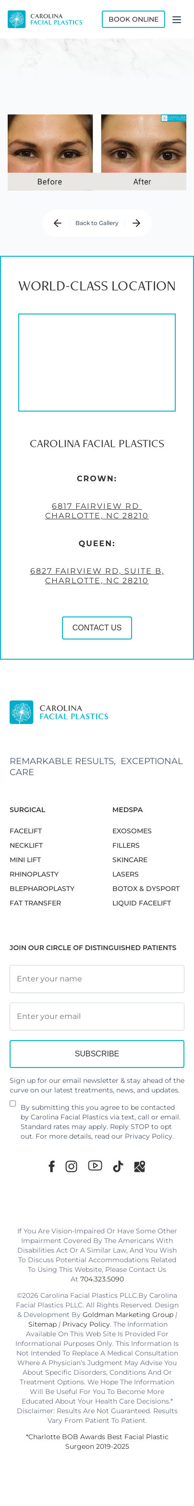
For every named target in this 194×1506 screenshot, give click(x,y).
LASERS (125, 874)
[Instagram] (71, 1166)
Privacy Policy (148, 1136)
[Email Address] (97, 1016)
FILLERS (126, 845)
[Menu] (176, 19)
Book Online (133, 19)
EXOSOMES (132, 831)
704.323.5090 (102, 1279)
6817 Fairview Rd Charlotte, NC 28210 (97, 511)
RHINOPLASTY (34, 874)
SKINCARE (129, 859)
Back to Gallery (97, 222)
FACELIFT (26, 831)
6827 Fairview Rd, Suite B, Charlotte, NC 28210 (97, 575)
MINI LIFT (25, 859)
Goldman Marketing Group (128, 1314)
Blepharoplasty (42, 888)
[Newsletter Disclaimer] (13, 1107)
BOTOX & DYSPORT (146, 888)
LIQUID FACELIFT (141, 903)
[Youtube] (95, 1165)
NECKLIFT (26, 845)
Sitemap (42, 1324)
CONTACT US (97, 628)
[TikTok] (118, 1166)
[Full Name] (97, 979)
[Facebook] (51, 1166)
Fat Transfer (35, 903)
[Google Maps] (140, 1166)
